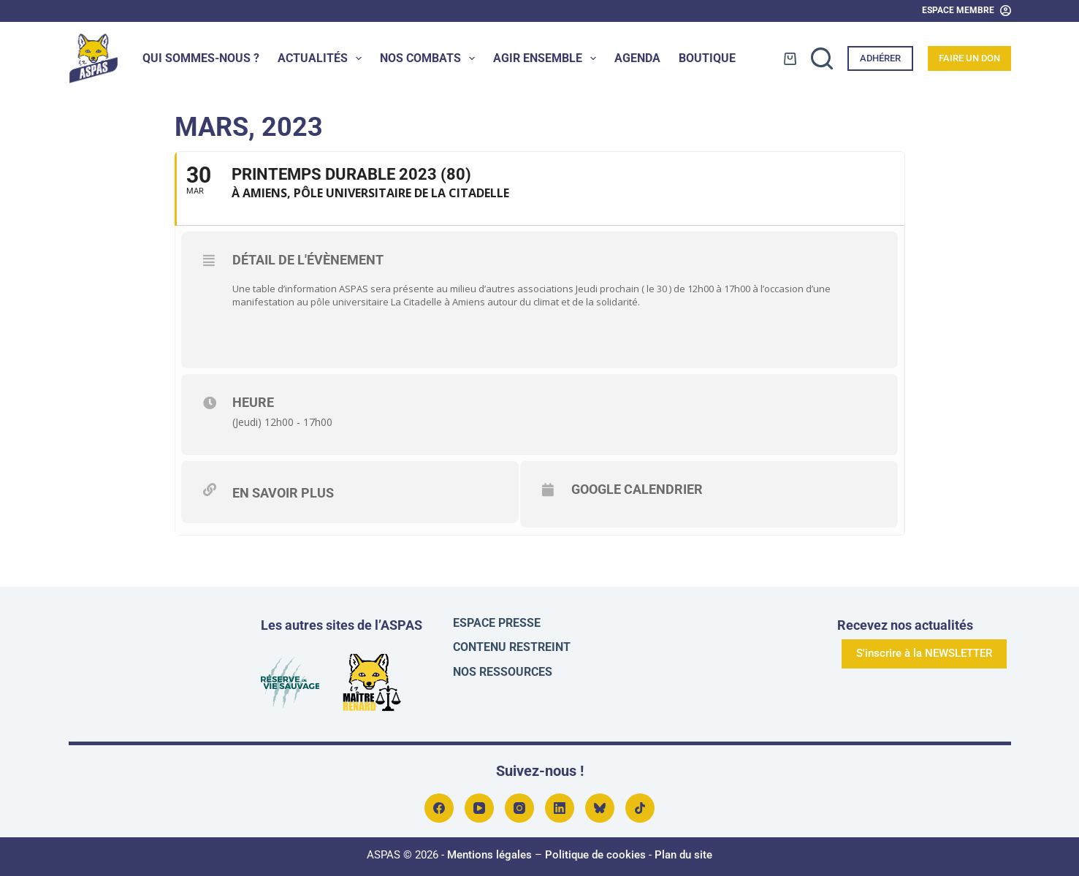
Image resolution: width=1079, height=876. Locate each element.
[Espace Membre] (966, 11)
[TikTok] (640, 803)
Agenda (637, 58)
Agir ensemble (547, 58)
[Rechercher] (822, 58)
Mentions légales (489, 850)
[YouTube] (479, 803)
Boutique (707, 58)
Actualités (322, 58)
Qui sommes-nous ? (200, 58)
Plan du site (683, 850)
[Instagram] (519, 803)
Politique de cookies (595, 850)
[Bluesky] (599, 803)
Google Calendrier (662, 489)
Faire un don (969, 58)
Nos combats (430, 58)
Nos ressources (502, 667)
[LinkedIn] (559, 803)
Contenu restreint (512, 643)
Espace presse (497, 618)
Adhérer (880, 58)
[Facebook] (439, 803)
